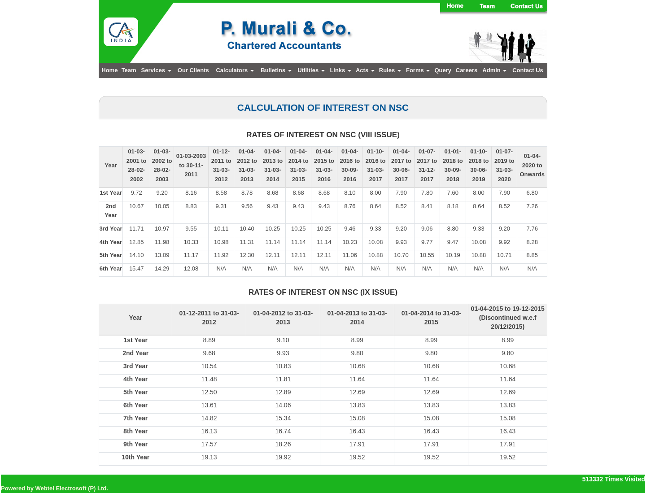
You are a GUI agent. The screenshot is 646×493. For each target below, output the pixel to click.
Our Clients (193, 70)
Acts (365, 70)
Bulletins (276, 70)
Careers (466, 70)
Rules (390, 70)
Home (109, 70)
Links (340, 70)
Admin (494, 70)
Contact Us (527, 70)
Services (156, 70)
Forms (418, 70)
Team (129, 70)
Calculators (234, 70)
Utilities (311, 70)
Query (442, 70)
